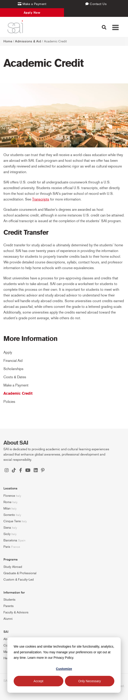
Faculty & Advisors (15, 612)
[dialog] (64, 665)
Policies (9, 401)
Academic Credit (18, 393)
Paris (6, 547)
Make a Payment (15, 385)
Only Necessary (89, 681)
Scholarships (13, 369)
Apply (7, 352)
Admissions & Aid (28, 41)
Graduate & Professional (19, 573)
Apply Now (32, 12)
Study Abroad (12, 567)
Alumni (8, 619)
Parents (8, 606)
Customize (64, 669)
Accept (38, 681)
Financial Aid (13, 360)
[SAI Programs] (15, 26)
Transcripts (40, 199)
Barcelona (10, 540)
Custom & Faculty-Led (18, 580)
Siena (7, 528)
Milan (6, 508)
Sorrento (9, 515)
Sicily (6, 534)
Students (9, 600)
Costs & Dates (14, 377)
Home (7, 41)
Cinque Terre (12, 521)
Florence (9, 496)
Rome (7, 502)
